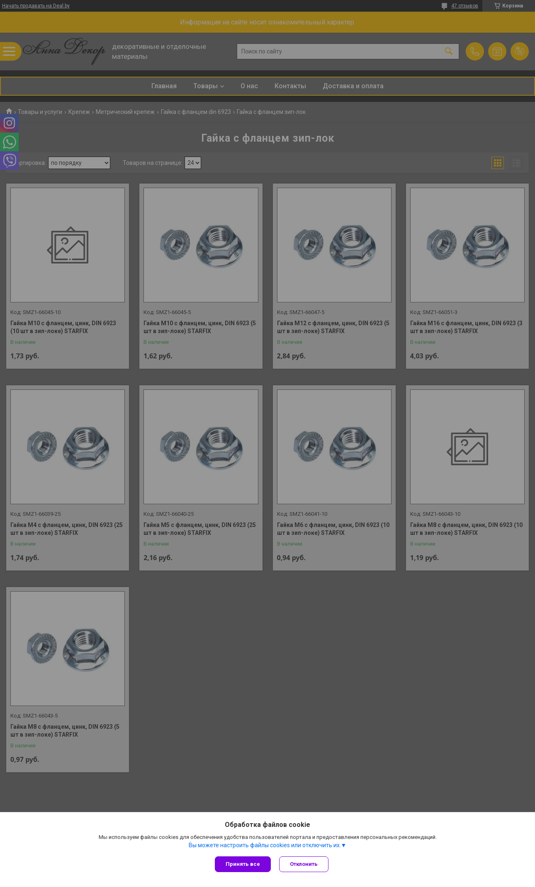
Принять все (243, 864)
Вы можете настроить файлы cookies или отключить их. (265, 845)
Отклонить (304, 864)
